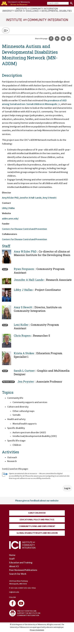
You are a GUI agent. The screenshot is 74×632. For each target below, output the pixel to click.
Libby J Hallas (8, 208)
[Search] (71, 3)
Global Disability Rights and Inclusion (37, 533)
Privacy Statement (37, 630)
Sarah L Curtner (24, 370)
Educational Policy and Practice (37, 519)
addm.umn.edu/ (10, 218)
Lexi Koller (21, 325)
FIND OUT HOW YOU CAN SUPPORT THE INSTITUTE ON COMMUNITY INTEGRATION (24, 613)
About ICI (14, 566)
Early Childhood (37, 513)
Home (12, 555)
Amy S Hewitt (50, 197)
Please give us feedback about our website (36, 500)
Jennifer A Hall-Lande (31, 197)
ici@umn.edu (14, 592)
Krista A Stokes (24, 353)
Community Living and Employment (37, 526)
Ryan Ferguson (24, 269)
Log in (67, 488)
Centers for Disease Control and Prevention (24, 229)
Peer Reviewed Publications (23, 570)
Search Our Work (17, 574)
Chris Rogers (22, 335)
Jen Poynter (25, 381)
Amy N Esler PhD (10, 197)
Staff (12, 558)
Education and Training (20, 562)
